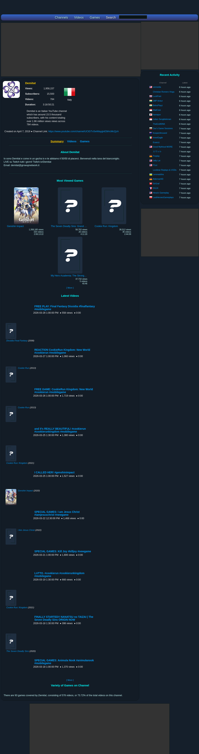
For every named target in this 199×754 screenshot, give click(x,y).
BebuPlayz (158, 105)
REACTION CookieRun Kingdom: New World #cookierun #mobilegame (62, 351)
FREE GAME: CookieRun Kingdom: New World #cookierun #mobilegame (63, 391)
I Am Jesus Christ (26, 530)
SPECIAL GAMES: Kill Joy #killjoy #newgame (62, 551)
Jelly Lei (156, 160)
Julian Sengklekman (162, 119)
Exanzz (156, 142)
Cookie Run (23, 368)
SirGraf (156, 183)
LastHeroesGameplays (163, 197)
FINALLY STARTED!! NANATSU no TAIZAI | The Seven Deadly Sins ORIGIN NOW (63, 618)
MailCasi (157, 110)
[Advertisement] (71, 49)
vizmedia (157, 87)
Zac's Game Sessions (163, 128)
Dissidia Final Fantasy (16, 340)
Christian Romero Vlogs (163, 92)
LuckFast (157, 96)
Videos (71, 141)
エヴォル (157, 151)
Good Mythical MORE (162, 147)
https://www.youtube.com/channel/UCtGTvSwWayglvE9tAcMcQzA (83, 131)
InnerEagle (158, 137)
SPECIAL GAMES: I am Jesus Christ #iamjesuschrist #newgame (57, 513)
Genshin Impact (25, 490)
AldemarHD (158, 179)
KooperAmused (160, 133)
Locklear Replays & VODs (164, 170)
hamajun (157, 114)
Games (85, 141)
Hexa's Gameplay (161, 193)
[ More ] (70, 288)
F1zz (155, 165)
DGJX (155, 188)
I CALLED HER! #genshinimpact (54, 472)
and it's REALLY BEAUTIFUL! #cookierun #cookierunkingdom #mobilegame (60, 430)
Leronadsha (158, 174)
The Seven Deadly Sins (17, 651)
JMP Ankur (158, 101)
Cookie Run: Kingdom (16, 463)
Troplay (156, 156)
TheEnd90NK (159, 124)
